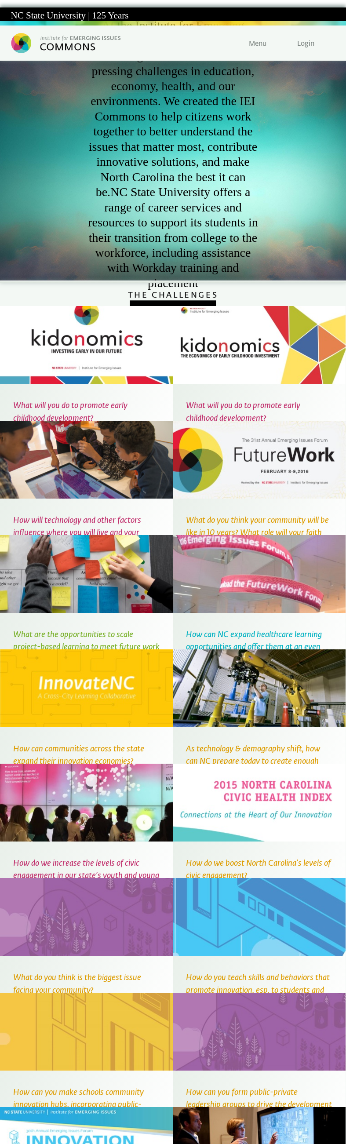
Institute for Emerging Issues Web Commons (67, 43)
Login (305, 43)
